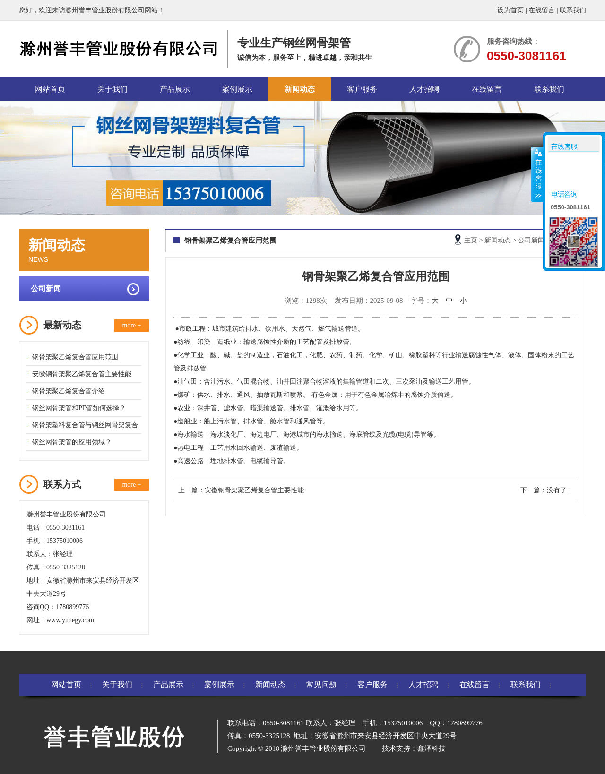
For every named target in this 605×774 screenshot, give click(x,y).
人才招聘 (424, 89)
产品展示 (175, 89)
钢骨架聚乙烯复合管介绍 (68, 391)
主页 (470, 240)
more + (131, 325)
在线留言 (541, 10)
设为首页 (510, 10)
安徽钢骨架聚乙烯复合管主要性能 (81, 374)
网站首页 (50, 89)
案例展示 (237, 89)
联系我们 (573, 10)
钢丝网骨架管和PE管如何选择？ (79, 408)
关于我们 (112, 89)
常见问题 (321, 684)
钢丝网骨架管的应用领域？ (72, 442)
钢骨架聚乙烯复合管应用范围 (75, 357)
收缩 (537, 174)
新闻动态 (300, 89)
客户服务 (362, 89)
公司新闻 (46, 288)
